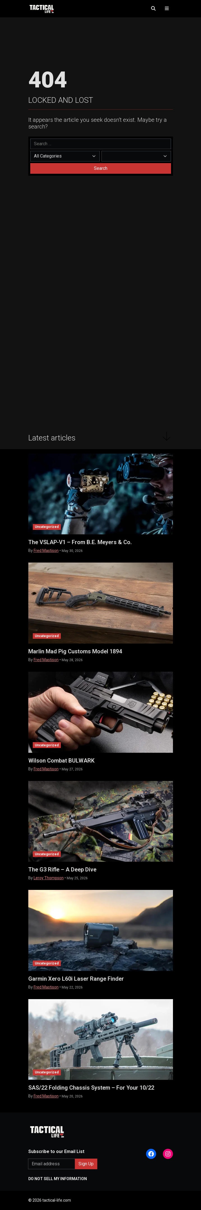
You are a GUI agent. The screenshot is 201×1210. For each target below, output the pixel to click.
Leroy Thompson (49, 878)
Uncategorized (47, 527)
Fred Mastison (46, 550)
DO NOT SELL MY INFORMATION (57, 1178)
